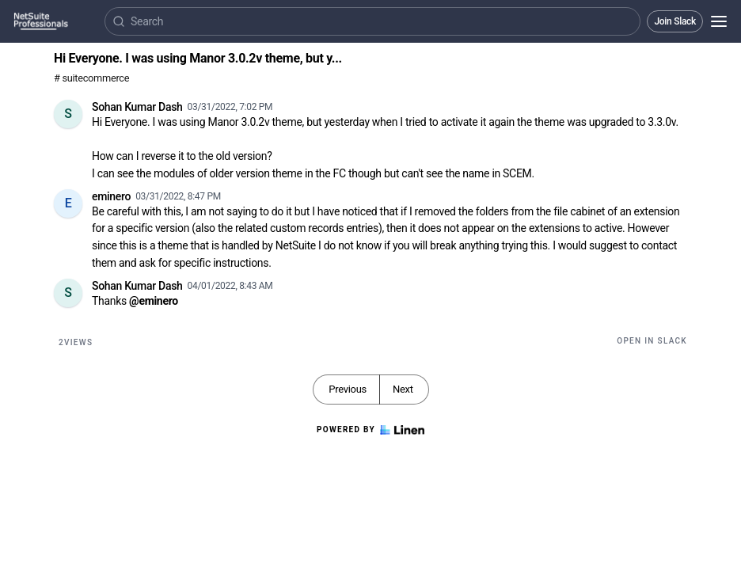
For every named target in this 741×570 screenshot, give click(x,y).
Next (403, 389)
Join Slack (675, 21)
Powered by (370, 430)
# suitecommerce (91, 78)
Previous (348, 389)
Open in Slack (652, 340)
